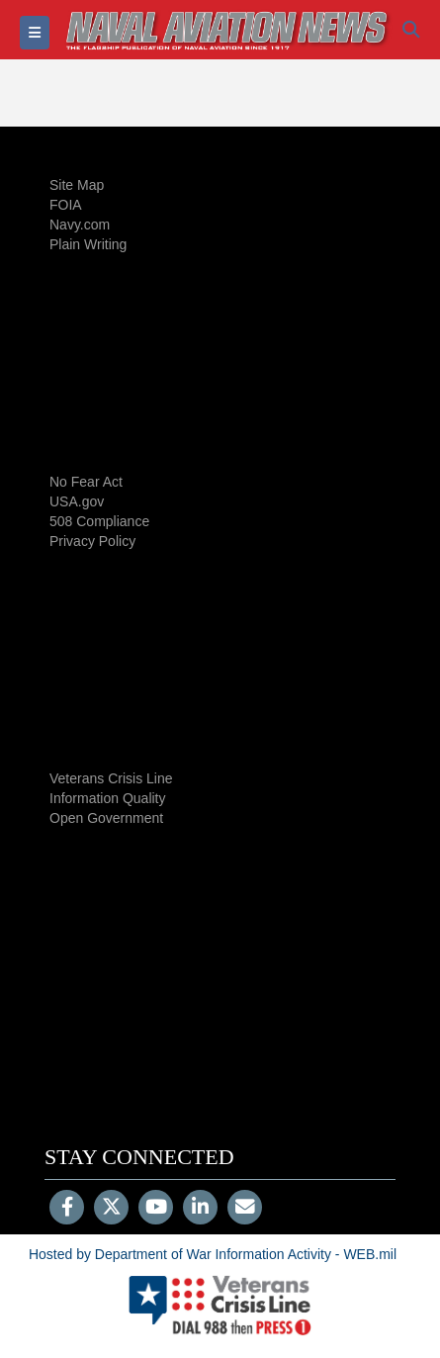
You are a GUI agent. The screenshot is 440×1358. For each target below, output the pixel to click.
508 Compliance (99, 521)
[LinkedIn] (200, 1209)
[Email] (244, 1209)
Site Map (76, 185)
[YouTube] (155, 1209)
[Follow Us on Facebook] (66, 1209)
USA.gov (76, 501)
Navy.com (79, 224)
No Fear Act (86, 482)
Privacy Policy (92, 541)
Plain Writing (88, 244)
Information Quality (107, 798)
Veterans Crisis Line (111, 778)
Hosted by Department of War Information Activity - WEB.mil (212, 1254)
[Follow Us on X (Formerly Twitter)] (111, 1209)
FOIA (65, 205)
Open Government (106, 818)
